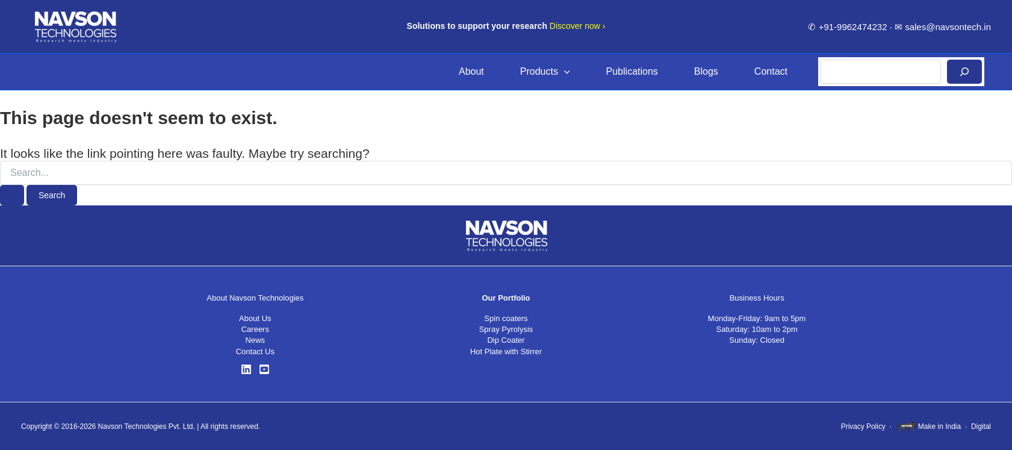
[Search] (964, 72)
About (471, 71)
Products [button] (545, 72)
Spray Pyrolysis (506, 329)
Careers (255, 329)
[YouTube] (264, 369)
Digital (981, 426)
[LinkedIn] (246, 369)
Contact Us (255, 351)
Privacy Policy (863, 426)
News (255, 340)
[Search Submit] (12, 195)
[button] (564, 72)
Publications (632, 71)
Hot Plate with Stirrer (506, 351)
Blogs (706, 71)
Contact (770, 71)
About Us (255, 318)
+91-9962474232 (853, 27)
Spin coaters (505, 318)
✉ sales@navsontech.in (943, 27)
